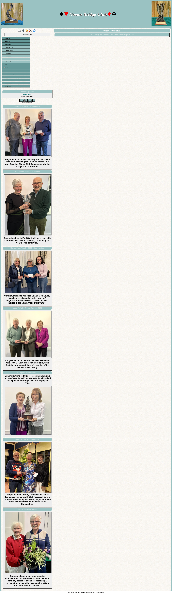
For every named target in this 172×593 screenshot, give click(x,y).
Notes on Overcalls (9, 71)
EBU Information (8, 77)
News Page (7, 41)
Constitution (9, 62)
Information (7, 44)
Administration (8, 83)
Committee (8, 56)
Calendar (7, 65)
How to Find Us (9, 50)
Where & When (9, 47)
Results (6, 68)
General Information (11, 59)
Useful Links (7, 80)
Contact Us (8, 53)
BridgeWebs (7, 86)
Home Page (7, 38)
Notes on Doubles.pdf (9, 74)
